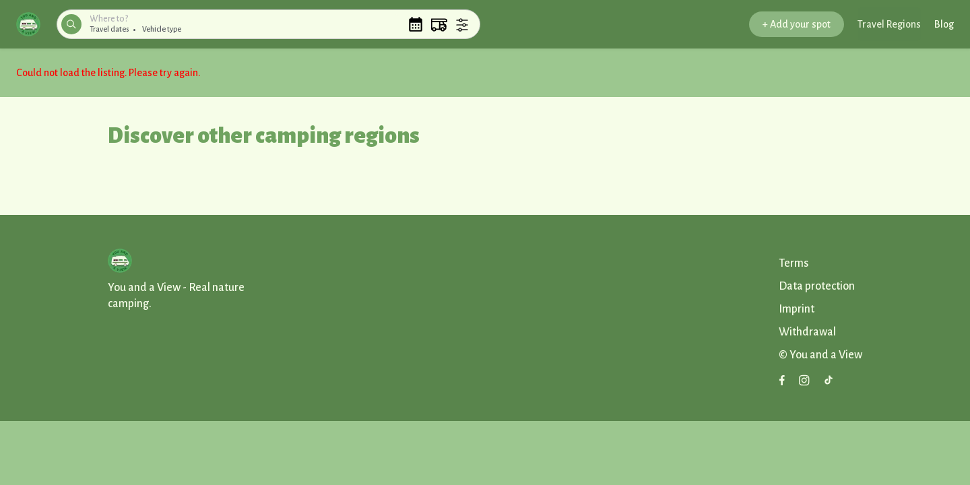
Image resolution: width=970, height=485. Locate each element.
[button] (28, 24)
